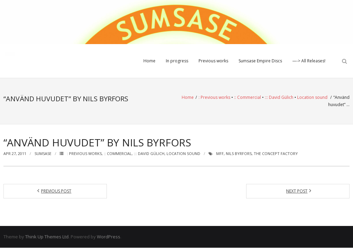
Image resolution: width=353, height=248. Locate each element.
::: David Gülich (279, 97)
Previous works (213, 61)
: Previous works (214, 97)
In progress (177, 61)
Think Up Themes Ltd (47, 237)
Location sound (312, 97)
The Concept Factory (276, 153)
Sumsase (42, 153)
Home (149, 61)
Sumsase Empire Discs (260, 61)
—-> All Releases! (308, 61)
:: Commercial (247, 97)
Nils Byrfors (239, 153)
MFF (220, 153)
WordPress (108, 237)
